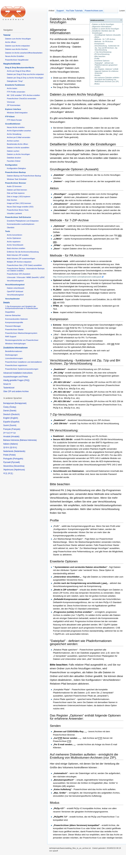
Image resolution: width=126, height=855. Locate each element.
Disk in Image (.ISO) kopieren (18, 197)
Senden (97, 75)
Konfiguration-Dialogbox (16, 168)
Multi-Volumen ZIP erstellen (18, 255)
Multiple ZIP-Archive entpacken (19, 262)
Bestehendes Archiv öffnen (17, 144)
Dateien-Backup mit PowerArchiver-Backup (24, 176)
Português (17, 458)
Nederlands (20, 451)
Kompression (100, 44)
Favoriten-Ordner (13, 161)
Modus (97, 84)
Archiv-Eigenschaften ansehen (19, 131)
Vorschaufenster (12, 299)
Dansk (13, 410)
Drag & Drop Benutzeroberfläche (19, 68)
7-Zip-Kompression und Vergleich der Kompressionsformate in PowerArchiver (21, 307)
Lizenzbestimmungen (14, 358)
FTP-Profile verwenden (16, 92)
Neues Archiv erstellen (16, 127)
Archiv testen (12, 88)
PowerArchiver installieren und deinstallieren (23, 362)
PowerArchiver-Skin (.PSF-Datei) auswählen (24, 265)
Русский (15, 462)
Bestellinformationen (13, 351)
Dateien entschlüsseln (15, 288)
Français (16, 429)
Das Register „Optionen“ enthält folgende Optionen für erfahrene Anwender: (106, 71)
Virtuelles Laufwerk (14, 213)
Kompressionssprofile (14, 322)
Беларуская (20, 403)
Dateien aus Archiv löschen (16, 49)
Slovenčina (19, 466)
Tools (7, 231)
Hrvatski (15, 436)
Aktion (97, 37)
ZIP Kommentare (13, 105)
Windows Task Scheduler (17, 179)
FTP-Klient (9, 117)
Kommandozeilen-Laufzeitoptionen (20, 224)
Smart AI (7, 384)
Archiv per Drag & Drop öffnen (19, 71)
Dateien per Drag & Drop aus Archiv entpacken (25, 74)
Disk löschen (12, 200)
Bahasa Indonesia (28, 440)
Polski (12, 455)
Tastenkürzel (8, 388)
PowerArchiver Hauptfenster (16, 60)
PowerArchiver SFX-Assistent (18, 274)
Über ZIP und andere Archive (16, 391)
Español (15, 422)
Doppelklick (10, 312)
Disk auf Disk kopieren (16, 193)
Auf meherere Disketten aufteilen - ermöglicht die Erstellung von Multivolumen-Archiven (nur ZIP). (107, 80)
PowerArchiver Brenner (15, 183)
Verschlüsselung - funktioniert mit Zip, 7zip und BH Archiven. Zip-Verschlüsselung (107, 48)
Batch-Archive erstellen (16, 248)
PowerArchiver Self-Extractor (18, 217)
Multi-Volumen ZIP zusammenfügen (21, 258)
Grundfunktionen (12, 124)
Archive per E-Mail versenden (18, 137)
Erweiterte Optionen (102, 61)
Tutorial (6, 35)
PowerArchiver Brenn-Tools (17, 210)
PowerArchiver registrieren (16, 365)
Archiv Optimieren (14, 238)
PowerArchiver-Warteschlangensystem (21, 333)
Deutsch (15, 414)
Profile (97, 59)
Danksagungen (11, 355)
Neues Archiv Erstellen (14, 56)
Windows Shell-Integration (17, 113)
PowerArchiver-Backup (15, 172)
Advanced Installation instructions (17, 373)
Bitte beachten (100, 56)
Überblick (10, 228)
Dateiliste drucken (14, 158)
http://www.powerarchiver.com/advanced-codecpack (77, 277)
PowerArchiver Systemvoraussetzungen (21, 369)
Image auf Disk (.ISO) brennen (19, 203)
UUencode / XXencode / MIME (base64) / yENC (26, 277)
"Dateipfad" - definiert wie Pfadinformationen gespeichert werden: (106, 65)
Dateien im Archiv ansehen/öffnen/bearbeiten (23, 53)
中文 (10, 473)
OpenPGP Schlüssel (15, 291)
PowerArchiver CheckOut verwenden (21, 98)
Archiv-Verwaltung (14, 134)
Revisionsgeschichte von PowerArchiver (21, 340)
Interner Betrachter (13, 315)
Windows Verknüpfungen (15, 344)
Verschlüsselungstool (15, 281)
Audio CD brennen (14, 186)
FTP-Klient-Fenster (14, 120)
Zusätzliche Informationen (15, 348)
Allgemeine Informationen (101, 27)
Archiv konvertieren (14, 235)
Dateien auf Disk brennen (17, 190)
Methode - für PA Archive (104, 41)
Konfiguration (11, 165)
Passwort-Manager (13, 326)
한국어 (13, 447)
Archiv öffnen (10, 42)
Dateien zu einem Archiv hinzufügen (105, 29)
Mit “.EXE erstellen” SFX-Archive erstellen (23, 95)
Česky (12, 407)
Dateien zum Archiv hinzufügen (18, 39)
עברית (6, 433)
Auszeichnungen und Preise (15, 377)
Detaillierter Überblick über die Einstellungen (83, 144)
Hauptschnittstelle (11, 64)
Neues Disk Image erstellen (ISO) (20, 207)
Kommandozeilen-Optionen (16, 319)
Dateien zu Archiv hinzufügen (103, 24)
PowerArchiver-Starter (14, 329)
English (14, 418)
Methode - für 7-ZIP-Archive (105, 39)
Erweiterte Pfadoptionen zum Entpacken (23, 221)
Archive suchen (13, 141)
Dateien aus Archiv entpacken (17, 46)
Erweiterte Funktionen (15, 85)
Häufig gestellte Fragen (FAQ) (16, 380)
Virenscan (11, 102)
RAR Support (10, 337)
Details (6, 302)
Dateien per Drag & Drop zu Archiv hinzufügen (25, 78)
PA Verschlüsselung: (102, 54)
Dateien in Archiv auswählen (18, 148)
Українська (19, 469)
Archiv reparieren (13, 242)
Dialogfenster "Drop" (15, 81)
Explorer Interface (13, 109)
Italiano (14, 444)
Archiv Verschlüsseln (15, 245)
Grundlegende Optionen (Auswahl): (108, 35)
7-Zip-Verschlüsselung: (103, 52)
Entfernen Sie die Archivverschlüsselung (23, 252)
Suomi (13, 425)
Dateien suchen (13, 151)
